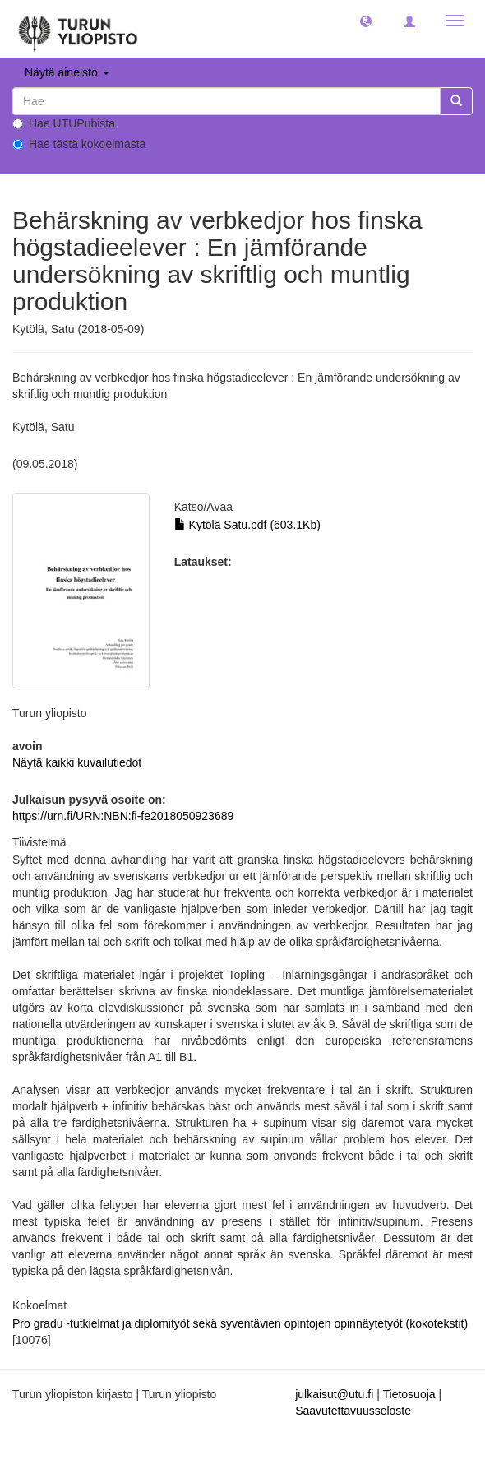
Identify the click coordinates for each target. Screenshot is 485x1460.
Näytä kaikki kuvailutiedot (76, 762)
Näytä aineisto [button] (67, 72)
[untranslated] (226, 101)
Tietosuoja (408, 1394)
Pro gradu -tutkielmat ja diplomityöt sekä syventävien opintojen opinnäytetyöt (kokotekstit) (240, 1323)
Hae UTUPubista (63, 123)
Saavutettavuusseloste (353, 1410)
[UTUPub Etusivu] (78, 29)
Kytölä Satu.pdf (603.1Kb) (247, 524)
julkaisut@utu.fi (334, 1394)
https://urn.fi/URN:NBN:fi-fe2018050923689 (122, 816)
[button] (366, 21)
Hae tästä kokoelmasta (79, 144)
